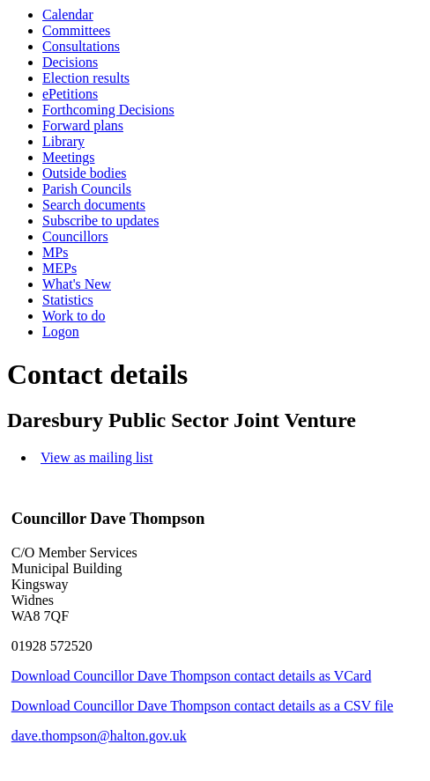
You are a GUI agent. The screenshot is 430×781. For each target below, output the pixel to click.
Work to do (74, 315)
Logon (60, 331)
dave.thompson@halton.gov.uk (99, 735)
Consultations (81, 46)
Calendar (67, 14)
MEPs (59, 268)
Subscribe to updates (100, 220)
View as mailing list (96, 457)
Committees (76, 30)
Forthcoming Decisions (108, 109)
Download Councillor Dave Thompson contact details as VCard (191, 675)
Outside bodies (84, 173)
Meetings (68, 157)
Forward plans (82, 125)
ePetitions (70, 93)
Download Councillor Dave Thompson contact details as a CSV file (202, 705)
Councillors (75, 236)
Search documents (93, 204)
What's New (76, 283)
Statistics (67, 299)
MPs (55, 252)
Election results (86, 77)
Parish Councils (86, 188)
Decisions (70, 62)
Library (63, 141)
